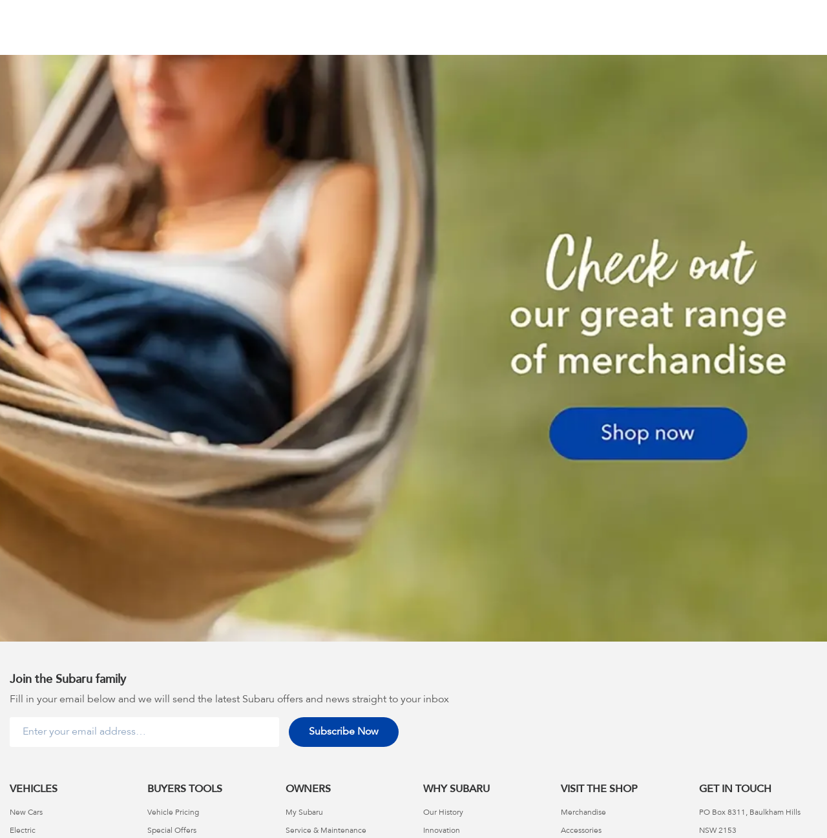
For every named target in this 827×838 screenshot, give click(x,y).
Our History (443, 813)
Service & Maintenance (326, 831)
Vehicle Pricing (173, 813)
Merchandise (583, 813)
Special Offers (171, 831)
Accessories (581, 831)
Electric (23, 831)
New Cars (26, 813)
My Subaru (304, 813)
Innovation (441, 831)
